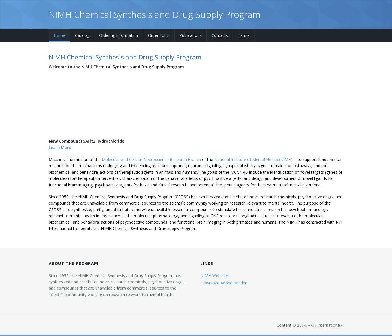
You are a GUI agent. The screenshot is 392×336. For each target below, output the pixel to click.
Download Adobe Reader (223, 283)
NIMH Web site (214, 275)
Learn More (60, 147)
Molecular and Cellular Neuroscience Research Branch (151, 159)
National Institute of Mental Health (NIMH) (253, 159)
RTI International (325, 325)
